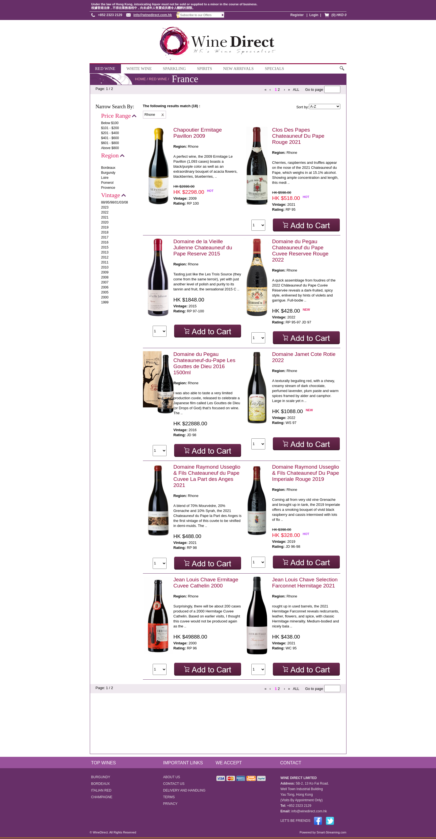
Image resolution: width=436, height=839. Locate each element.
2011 (105, 262)
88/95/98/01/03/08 (114, 202)
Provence (108, 188)
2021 (105, 217)
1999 (105, 302)
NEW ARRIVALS (238, 68)
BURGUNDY (100, 777)
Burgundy (108, 173)
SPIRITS (204, 68)
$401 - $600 (110, 138)
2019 (105, 227)
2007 (105, 282)
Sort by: (302, 107)
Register (297, 15)
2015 (105, 247)
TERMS (169, 797)
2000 (105, 297)
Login (313, 15)
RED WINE (105, 68)
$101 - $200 (110, 128)
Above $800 (110, 148)
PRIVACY (170, 804)
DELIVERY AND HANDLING (184, 790)
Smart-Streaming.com (331, 832)
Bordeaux (108, 168)
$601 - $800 (110, 143)
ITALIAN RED (101, 790)
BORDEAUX (100, 784)
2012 (105, 257)
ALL (296, 89)
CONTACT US (174, 784)
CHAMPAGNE (101, 797)
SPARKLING (174, 68)
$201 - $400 (110, 133)
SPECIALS (274, 68)
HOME (140, 79)
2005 (105, 292)
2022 (105, 212)
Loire (105, 178)
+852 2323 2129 (110, 15)
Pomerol (107, 183)
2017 (105, 237)
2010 (105, 267)
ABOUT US (171, 777)
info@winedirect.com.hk (152, 15)
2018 (105, 232)
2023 (105, 207)
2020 (105, 222)
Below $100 (110, 123)
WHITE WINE (139, 68)
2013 (105, 252)
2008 (105, 277)
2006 (105, 287)
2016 (105, 242)
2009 (105, 272)
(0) (338, 15)
